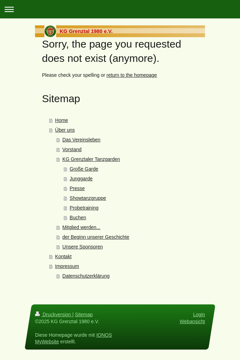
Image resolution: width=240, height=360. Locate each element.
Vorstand (72, 149)
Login (199, 314)
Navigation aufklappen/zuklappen (120, 9)
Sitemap (84, 314)
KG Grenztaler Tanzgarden (91, 159)
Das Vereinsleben (81, 139)
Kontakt (63, 256)
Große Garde (84, 169)
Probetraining (84, 208)
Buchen (78, 217)
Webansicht (192, 321)
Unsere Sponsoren (82, 246)
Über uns (65, 130)
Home (61, 120)
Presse (77, 188)
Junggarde (81, 178)
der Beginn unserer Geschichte (95, 237)
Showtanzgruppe (88, 198)
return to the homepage (131, 75)
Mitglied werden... (81, 227)
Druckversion (53, 314)
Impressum (67, 266)
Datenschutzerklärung (86, 276)
